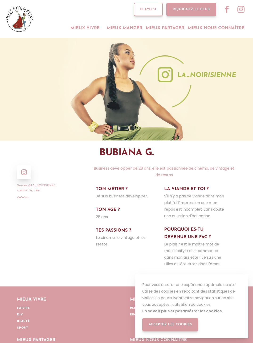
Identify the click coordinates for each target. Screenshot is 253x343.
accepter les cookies (170, 324)
